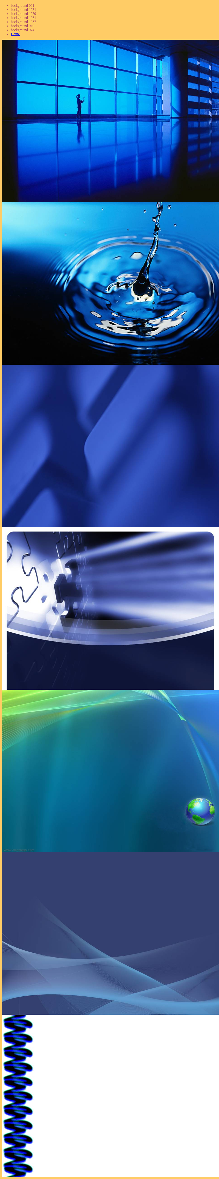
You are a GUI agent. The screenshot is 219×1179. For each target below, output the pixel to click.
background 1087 (23, 22)
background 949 (22, 26)
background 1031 (23, 10)
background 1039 (23, 14)
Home (15, 34)
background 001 (22, 5)
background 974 (22, 30)
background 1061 (23, 18)
